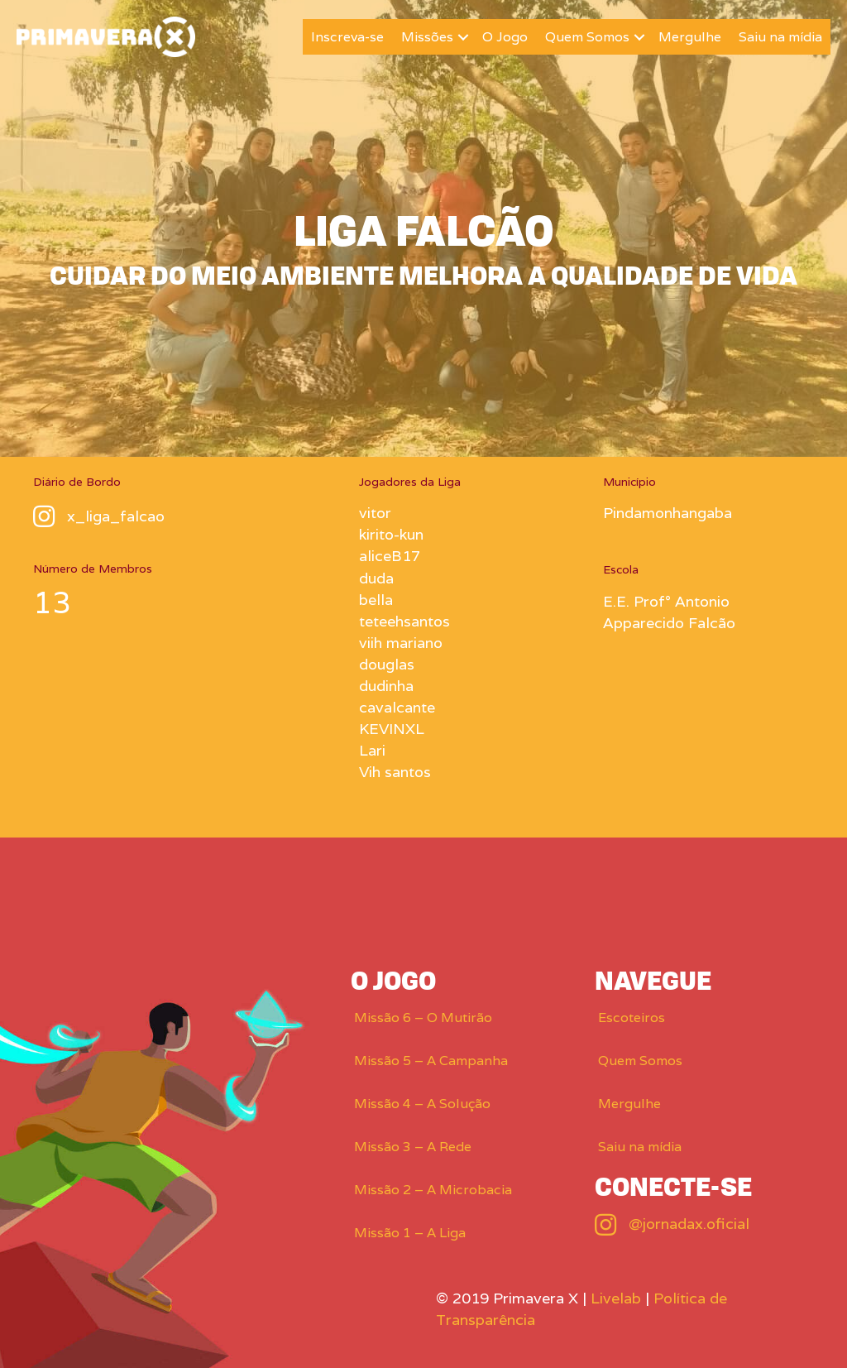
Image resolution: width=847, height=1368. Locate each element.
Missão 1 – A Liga (410, 1232)
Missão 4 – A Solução (422, 1103)
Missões (427, 37)
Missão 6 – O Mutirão (423, 1017)
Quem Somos (587, 37)
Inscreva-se (347, 37)
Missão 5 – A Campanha (431, 1060)
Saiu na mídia (780, 37)
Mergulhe (689, 37)
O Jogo (505, 37)
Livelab (616, 1298)
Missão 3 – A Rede (412, 1146)
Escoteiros (631, 1017)
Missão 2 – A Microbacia (433, 1189)
